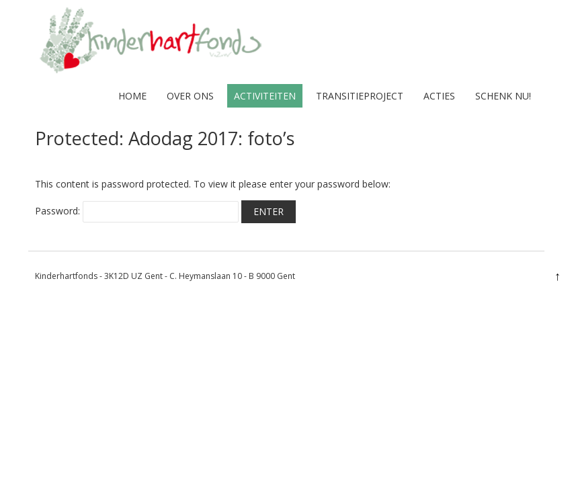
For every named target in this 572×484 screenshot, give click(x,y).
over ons (190, 95)
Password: (137, 210)
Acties (439, 95)
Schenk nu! (503, 95)
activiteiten (265, 95)
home (132, 95)
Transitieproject (359, 95)
